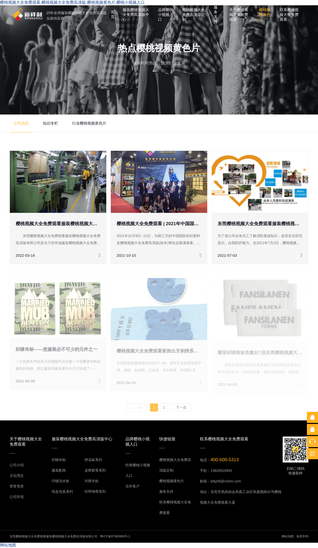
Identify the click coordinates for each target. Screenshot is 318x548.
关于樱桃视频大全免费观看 (238, 14)
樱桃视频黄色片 (264, 14)
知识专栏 (50, 123)
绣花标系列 (93, 460)
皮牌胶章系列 (95, 470)
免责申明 (302, 536)
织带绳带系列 (95, 491)
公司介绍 (17, 465)
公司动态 (21, 123)
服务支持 (216, 14)
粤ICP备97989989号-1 (115, 536)
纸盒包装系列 (62, 491)
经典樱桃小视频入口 (137, 470)
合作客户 (132, 486)
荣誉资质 (17, 486)
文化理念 (17, 476)
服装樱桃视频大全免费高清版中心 (136, 14)
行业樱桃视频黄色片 (89, 123)
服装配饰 (59, 470)
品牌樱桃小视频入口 (165, 14)
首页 (113, 14)
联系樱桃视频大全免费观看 (289, 14)
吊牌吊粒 (92, 481)
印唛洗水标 (60, 481)
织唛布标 (59, 460)
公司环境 (17, 497)
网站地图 (288, 536)
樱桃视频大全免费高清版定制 (193, 14)
